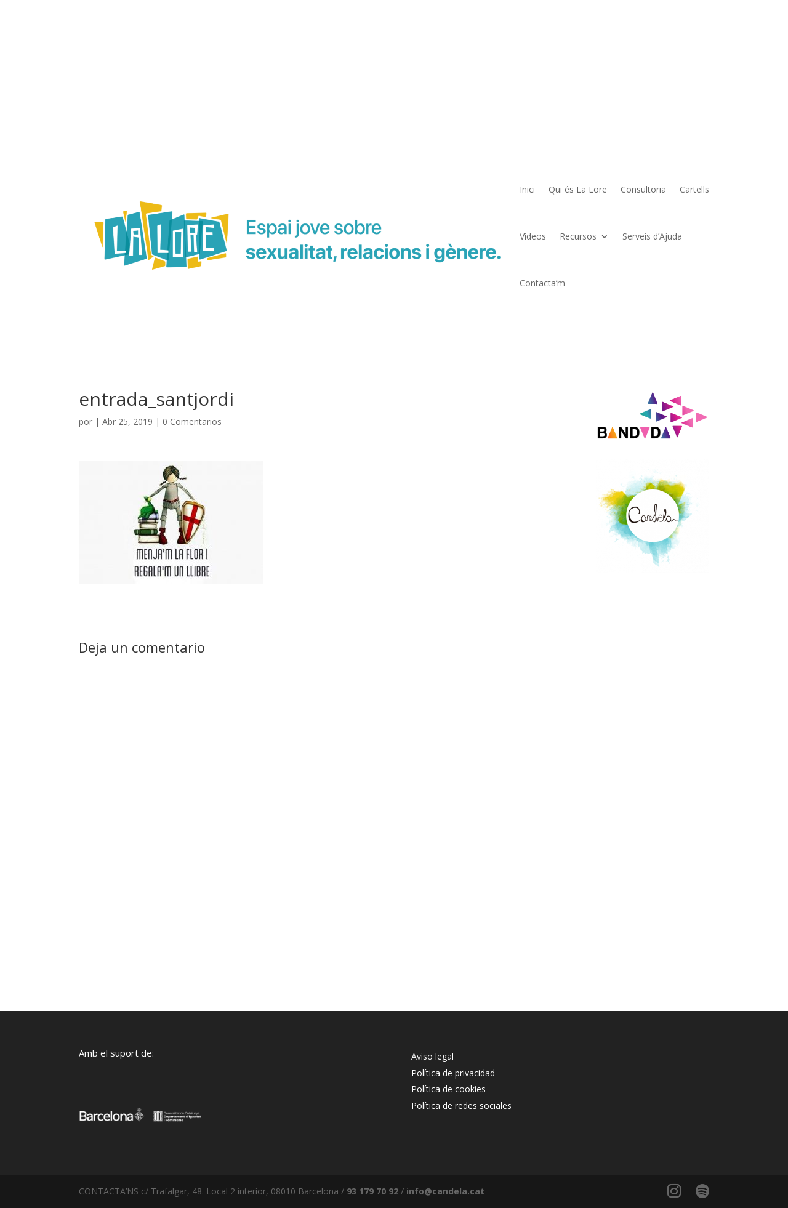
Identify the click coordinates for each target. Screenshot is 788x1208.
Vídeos (533, 236)
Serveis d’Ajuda (652, 236)
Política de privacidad (453, 1073)
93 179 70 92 (372, 1191)
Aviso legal (432, 1056)
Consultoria (643, 189)
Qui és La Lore (578, 189)
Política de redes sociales (461, 1105)
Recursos (578, 236)
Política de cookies (448, 1089)
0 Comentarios (192, 421)
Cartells (694, 189)
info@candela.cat (445, 1191)
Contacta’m (542, 283)
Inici (527, 189)
